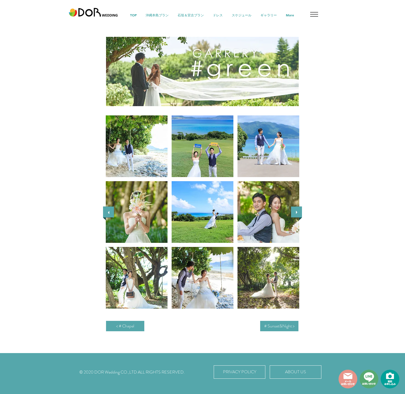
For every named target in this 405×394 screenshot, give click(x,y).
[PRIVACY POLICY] (239, 372)
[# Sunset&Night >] (279, 326)
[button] (314, 14)
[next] (296, 212)
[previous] (108, 212)
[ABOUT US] (295, 372)
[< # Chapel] (125, 326)
